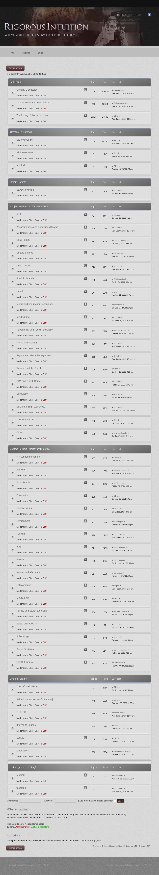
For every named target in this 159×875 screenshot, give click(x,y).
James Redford (120, 241)
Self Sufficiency (24, 662)
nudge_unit (95, 840)
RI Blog (122, 15)
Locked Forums (18, 678)
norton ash (118, 713)
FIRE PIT (21, 712)
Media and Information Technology (34, 304)
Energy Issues (24, 508)
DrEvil (116, 509)
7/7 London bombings (28, 456)
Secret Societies (25, 649)
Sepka (116, 586)
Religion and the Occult (28, 368)
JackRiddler (119, 253)
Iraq (18, 546)
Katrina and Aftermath (28, 572)
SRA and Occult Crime (28, 381)
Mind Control (23, 317)
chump (117, 292)
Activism (20, 469)
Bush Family (23, 482)
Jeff (44, 95)
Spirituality (21, 393)
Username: (12, 800)
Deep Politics (23, 265)
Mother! (20, 775)
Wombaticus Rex (121, 751)
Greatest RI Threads (21, 132)
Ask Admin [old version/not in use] (34, 699)
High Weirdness (24, 152)
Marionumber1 (120, 279)
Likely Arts (122, 865)
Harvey (117, 215)
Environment (23, 521)
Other (19, 432)
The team (97, 846)
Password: (48, 800)
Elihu (116, 116)
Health (19, 291)
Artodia (148, 865)
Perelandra (118, 663)
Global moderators (40, 827)
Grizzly (117, 153)
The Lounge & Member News (32, 115)
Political (20, 165)
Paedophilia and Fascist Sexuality (34, 329)
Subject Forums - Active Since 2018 (29, 206)
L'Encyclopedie (24, 139)
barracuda (118, 573)
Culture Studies (24, 252)
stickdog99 (118, 522)
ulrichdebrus (119, 483)
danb (116, 700)
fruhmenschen (120, 103)
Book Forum (22, 240)
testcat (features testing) (23, 767)
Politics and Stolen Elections (31, 610)
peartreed (118, 305)
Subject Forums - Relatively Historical (30, 449)
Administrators (23, 827)
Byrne (116, 457)
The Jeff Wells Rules (27, 686)
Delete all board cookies (112, 846)
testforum (21, 788)
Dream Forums (18, 182)
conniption (118, 534)
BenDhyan (118, 90)
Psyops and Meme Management (33, 355)
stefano (117, 266)
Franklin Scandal (25, 278)
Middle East (22, 598)
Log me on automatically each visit (98, 800)
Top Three (15, 82)
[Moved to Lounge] (26, 725)
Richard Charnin (120, 611)
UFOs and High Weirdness (30, 406)
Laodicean (118, 726)
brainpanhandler (120, 433)
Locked (20, 737)
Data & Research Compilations (33, 102)
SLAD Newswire (25, 189)
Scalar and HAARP (26, 623)
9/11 (18, 214)
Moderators (22, 750)
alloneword (118, 776)
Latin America (23, 585)
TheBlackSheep (120, 470)
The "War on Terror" (27, 419)
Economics (22, 495)
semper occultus (120, 330)
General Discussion (26, 89)
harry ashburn (119, 547)
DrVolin (38, 95)
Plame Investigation (26, 342)
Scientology (22, 636)
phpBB (20, 865)
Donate (137, 15)
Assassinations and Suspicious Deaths (37, 227)
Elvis (31, 95)
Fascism (20, 533)
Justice (20, 559)
